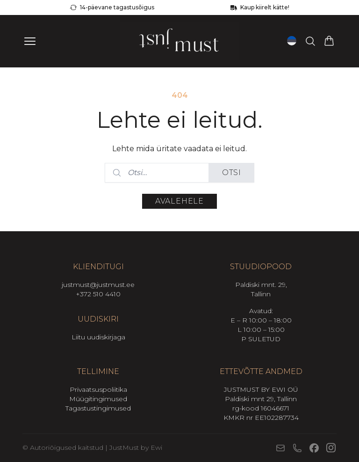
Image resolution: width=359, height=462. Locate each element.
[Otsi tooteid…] (310, 41)
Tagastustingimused (98, 408)
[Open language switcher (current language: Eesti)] (291, 40)
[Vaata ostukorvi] (329, 41)
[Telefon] (297, 448)
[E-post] (280, 448)
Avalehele (179, 201)
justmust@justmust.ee (98, 284)
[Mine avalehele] (179, 41)
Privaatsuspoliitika (98, 389)
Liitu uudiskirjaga (98, 337)
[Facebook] (314, 448)
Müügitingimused (98, 399)
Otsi (231, 172)
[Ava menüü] (29, 41)
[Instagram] (331, 447)
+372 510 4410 (98, 294)
